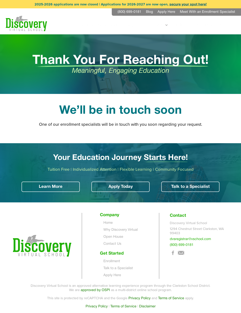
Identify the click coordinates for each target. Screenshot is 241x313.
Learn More (50, 187)
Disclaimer (147, 306)
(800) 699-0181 (181, 245)
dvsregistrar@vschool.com (190, 239)
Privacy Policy (139, 298)
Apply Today (120, 187)
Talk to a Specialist (190, 187)
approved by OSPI (95, 290)
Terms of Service (171, 298)
